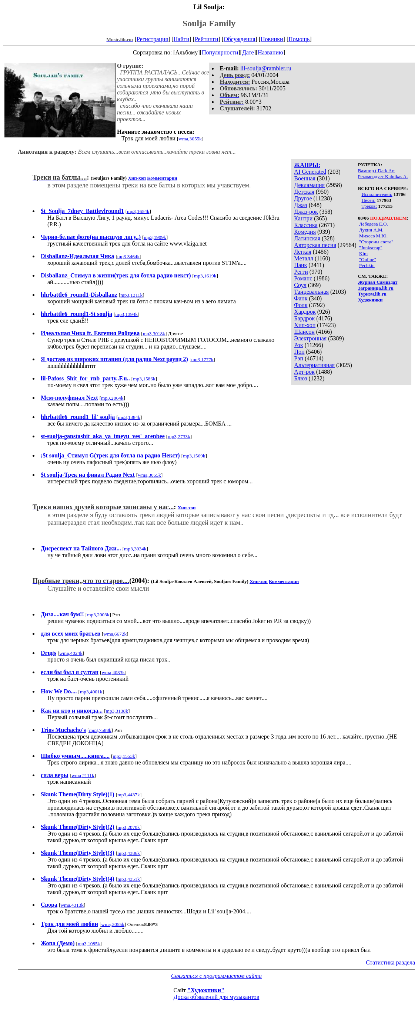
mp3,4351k (128, 879)
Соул (300, 285)
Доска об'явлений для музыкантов (217, 997)
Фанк (300, 298)
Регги (301, 272)
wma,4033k (113, 672)
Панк (300, 265)
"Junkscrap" (370, 247)
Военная (304, 178)
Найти (181, 39)
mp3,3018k (154, 333)
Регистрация (152, 39)
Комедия (305, 232)
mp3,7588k (100, 730)
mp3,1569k (194, 456)
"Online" (367, 259)
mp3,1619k (205, 276)
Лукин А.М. (371, 230)
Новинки (272, 39)
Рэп (298, 358)
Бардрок (304, 318)
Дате (248, 52)
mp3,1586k (144, 378)
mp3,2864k (112, 398)
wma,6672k (115, 634)
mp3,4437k (128, 794)
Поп (299, 352)
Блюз (300, 378)
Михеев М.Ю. (373, 236)
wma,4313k (72, 905)
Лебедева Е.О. (373, 224)
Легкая (302, 252)
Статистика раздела (390, 962)
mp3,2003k (98, 614)
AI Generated (310, 172)
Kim (363, 253)
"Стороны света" (376, 241)
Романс (303, 278)
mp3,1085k (89, 943)
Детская (304, 192)
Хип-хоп (304, 325)
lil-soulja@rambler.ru (265, 68)
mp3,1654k (138, 211)
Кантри (303, 218)
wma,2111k (82, 775)
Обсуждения (239, 39)
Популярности (220, 52)
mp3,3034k (135, 549)
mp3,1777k (202, 359)
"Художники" (205, 990)
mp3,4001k (91, 691)
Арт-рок (304, 372)
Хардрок (304, 312)
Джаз (300, 205)
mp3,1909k (155, 237)
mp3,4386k (128, 853)
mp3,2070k (128, 827)
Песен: (368, 200)
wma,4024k (71, 653)
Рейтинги (206, 39)
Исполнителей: (376, 194)
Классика (305, 225)
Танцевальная (311, 292)
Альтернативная (314, 365)
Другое (303, 198)
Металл (303, 258)
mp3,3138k (117, 711)
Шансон (304, 332)
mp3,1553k (124, 756)
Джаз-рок (306, 212)
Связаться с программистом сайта (216, 976)
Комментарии (162, 178)
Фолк (300, 305)
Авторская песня (315, 245)
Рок (298, 345)
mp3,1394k (127, 314)
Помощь (299, 39)
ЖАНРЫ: (307, 165)
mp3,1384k (129, 417)
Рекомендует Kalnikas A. (383, 176)
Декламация (309, 185)
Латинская (307, 238)
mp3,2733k (179, 436)
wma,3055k (190, 138)
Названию (270, 52)
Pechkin (367, 265)
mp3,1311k (131, 295)
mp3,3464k (128, 256)
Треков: (369, 206)
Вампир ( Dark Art (376, 170)
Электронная (310, 338)
